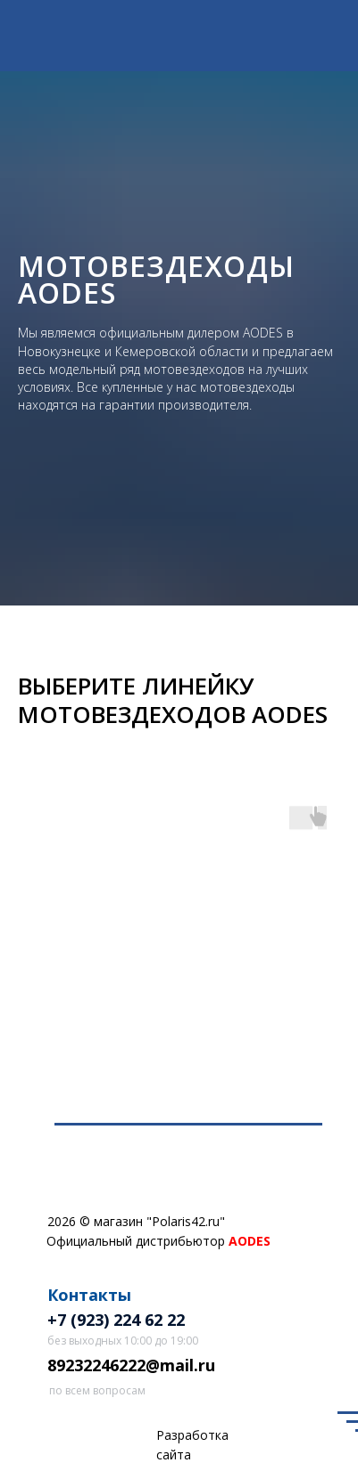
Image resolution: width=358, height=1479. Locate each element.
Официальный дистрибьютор (158, 1240)
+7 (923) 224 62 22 (116, 1319)
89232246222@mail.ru (131, 1365)
